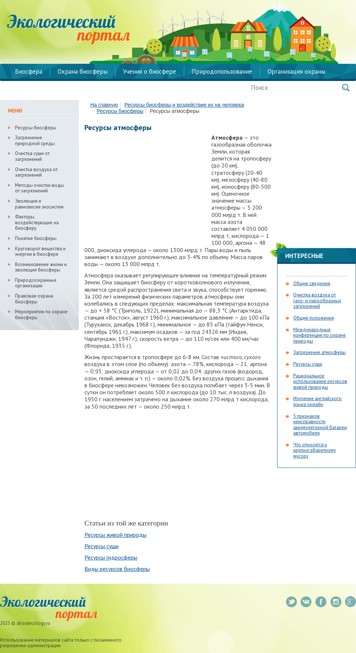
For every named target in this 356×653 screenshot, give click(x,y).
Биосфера (28, 71)
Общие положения (313, 318)
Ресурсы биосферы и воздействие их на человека (184, 105)
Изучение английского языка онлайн (317, 401)
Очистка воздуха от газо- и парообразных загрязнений (317, 300)
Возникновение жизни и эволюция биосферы (41, 267)
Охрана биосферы (83, 71)
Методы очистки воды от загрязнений (39, 188)
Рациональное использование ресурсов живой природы (320, 381)
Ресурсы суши (101, 546)
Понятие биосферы (36, 238)
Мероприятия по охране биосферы (41, 315)
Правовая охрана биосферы (34, 299)
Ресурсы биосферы (120, 111)
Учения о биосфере (149, 71)
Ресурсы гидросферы (110, 557)
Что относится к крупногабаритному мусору (314, 450)
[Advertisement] (146, 187)
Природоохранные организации (36, 283)
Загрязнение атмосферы (319, 352)
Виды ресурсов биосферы (117, 568)
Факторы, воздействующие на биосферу (37, 222)
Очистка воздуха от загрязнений (36, 172)
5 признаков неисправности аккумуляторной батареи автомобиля (320, 424)
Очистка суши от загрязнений (32, 156)
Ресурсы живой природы (115, 534)
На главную (104, 105)
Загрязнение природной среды (35, 140)
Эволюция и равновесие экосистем (39, 204)
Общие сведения (311, 283)
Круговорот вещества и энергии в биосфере (40, 252)
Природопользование (222, 71)
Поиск (345, 87)
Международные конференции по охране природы (319, 335)
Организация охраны (296, 71)
